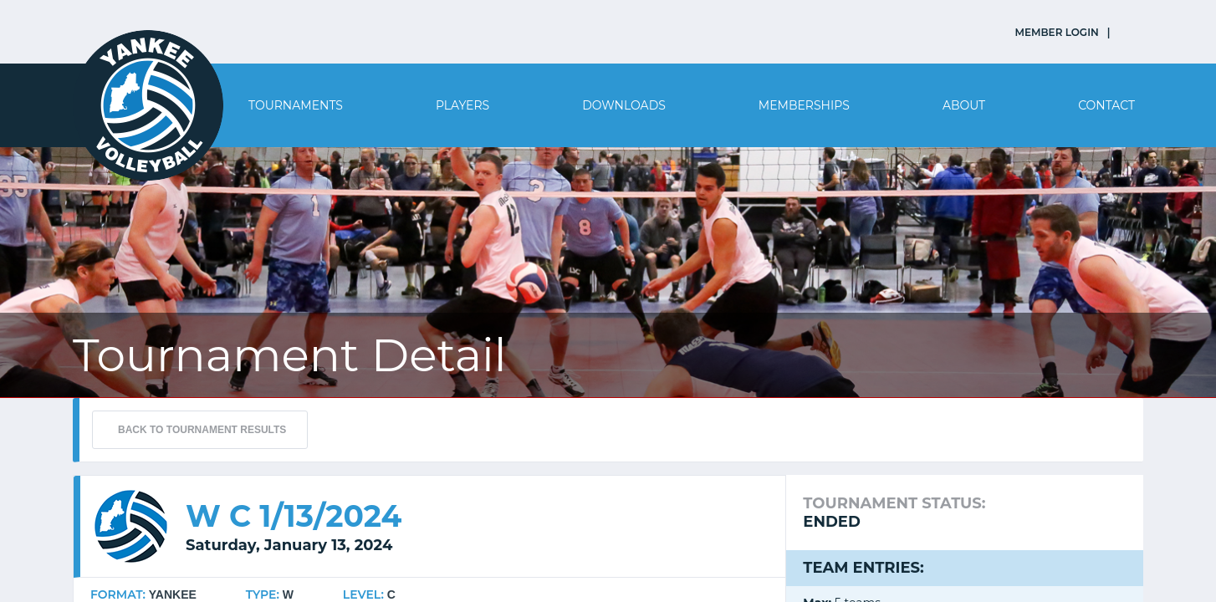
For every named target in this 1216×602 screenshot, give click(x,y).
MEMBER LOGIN (1057, 32)
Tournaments (295, 105)
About (964, 105)
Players (462, 105)
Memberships (804, 105)
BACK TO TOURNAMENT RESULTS (202, 430)
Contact (1106, 105)
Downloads (624, 105)
